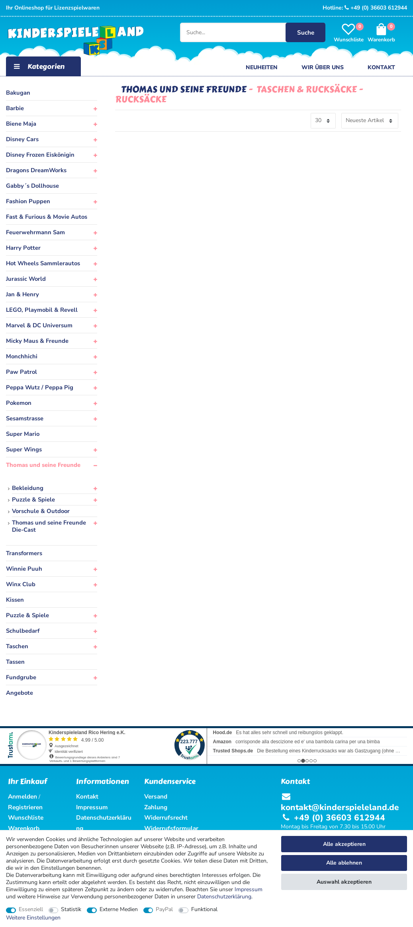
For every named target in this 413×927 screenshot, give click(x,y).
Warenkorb (23, 828)
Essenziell (31, 909)
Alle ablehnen (344, 863)
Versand (155, 796)
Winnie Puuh (24, 569)
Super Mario (22, 434)
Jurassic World (26, 279)
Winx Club (20, 584)
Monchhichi (21, 356)
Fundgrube (21, 677)
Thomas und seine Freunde (43, 465)
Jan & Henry (22, 294)
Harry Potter (23, 248)
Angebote (19, 693)
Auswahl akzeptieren (344, 882)
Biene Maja (21, 124)
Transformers (24, 553)
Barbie (15, 108)
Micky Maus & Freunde (37, 341)
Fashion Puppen (28, 201)
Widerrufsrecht (166, 817)
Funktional (204, 909)
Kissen (15, 600)
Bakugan (18, 93)
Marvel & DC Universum (39, 325)
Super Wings (24, 449)
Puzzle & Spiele (33, 499)
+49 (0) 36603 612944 (375, 8)
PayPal (164, 909)
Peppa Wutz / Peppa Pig (39, 387)
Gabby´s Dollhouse (32, 186)
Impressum (248, 889)
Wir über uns (322, 67)
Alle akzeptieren (344, 844)
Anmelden (22, 796)
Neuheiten (262, 67)
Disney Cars (22, 139)
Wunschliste (25, 817)
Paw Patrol (21, 372)
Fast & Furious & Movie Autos (46, 217)
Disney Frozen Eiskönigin (40, 155)
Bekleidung (27, 488)
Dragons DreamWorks (36, 170)
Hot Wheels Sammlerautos (43, 263)
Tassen (15, 662)
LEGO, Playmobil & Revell (42, 310)
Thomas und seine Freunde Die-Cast (49, 526)
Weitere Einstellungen (33, 917)
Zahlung (155, 807)
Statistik (71, 909)
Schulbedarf (22, 631)
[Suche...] (238, 33)
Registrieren (25, 807)
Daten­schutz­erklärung (224, 896)
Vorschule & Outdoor (41, 511)
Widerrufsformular (171, 828)
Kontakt (381, 67)
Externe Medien (119, 909)
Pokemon (18, 403)
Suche (304, 32)
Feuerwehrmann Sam (35, 232)
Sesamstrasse (24, 418)
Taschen (17, 646)
